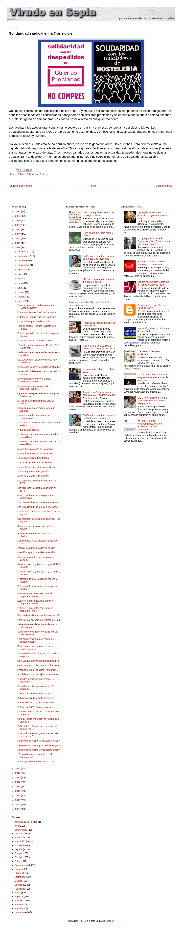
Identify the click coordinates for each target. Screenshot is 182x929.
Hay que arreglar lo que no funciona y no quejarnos (151, 263)
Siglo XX (19, 896)
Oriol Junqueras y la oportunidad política (38, 660)
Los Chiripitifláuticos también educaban (37, 502)
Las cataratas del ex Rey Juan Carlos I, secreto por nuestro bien (89, 303)
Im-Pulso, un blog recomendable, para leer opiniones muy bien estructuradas (150, 425)
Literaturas (20, 877)
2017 (18, 768)
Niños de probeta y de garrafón (33, 471)
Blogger (109, 921)
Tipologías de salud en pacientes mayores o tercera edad (152, 215)
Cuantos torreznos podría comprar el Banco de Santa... (36, 306)
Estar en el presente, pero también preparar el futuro (35, 602)
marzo (21, 292)
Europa (18, 853)
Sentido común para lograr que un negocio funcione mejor (153, 283)
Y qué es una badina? (28, 430)
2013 (18, 786)
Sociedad (44, 174)
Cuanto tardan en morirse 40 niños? (35, 340)
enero (21, 301)
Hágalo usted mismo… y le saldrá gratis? (38, 740)
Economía (20, 837)
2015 (18, 777)
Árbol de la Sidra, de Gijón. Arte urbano (37, 670)
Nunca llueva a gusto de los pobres (35, 449)
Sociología (20, 908)
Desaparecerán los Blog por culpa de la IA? (151, 306)
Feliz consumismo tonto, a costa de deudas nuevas (35, 640)
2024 (18, 220)
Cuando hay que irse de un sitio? (34, 321)
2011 (18, 795)
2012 (18, 791)
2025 (18, 216)
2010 (18, 800)
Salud (18, 892)
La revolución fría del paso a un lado (36, 467)
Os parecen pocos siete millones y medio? (39, 367)
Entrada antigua (164, 185)
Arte (17, 825)
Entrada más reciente (21, 185)
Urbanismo (20, 912)
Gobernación (32, 174)
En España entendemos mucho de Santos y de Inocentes (99, 257)
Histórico (19, 869)
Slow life (19, 900)
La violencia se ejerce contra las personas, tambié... (33, 380)
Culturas (21, 174)
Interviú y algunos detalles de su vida (36, 548)
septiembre (24, 265)
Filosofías (19, 857)
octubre (22, 260)
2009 (18, 804)
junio (20, 278)
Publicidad (20, 888)
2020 (18, 238)
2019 (18, 243)
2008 (18, 809)
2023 (18, 225)
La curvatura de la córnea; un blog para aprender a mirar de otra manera (152, 377)
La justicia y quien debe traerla (33, 458)
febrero (22, 296)
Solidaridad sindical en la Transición (35, 693)
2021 (18, 234)
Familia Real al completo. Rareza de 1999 (39, 615)
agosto (21, 269)
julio (20, 274)
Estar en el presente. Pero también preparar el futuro (35, 595)
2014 (18, 782)
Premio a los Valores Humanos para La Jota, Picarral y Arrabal (98, 393)
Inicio (94, 185)
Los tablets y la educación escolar (34, 462)
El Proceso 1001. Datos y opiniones (35, 702)
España (18, 849)
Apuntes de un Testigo (26, 821)
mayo (21, 283)
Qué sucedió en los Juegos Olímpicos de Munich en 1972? (99, 347)
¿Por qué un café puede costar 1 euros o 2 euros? (98, 280)
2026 (18, 211)
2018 (18, 247)
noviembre (23, 256)
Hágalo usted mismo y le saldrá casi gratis (39, 745)
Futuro (18, 861)
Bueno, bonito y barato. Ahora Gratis (36, 761)
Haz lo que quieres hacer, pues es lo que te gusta (99, 214)
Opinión (19, 885)
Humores (19, 873)
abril (20, 287)
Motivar (18, 881)
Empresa (19, 845)
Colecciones (21, 829)
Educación (20, 841)
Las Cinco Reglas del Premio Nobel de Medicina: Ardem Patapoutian (152, 400)
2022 (18, 229)
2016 (18, 773)
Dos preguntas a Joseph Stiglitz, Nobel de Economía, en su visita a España (153, 241)
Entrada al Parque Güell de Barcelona (36, 312)
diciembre (23, 251)
